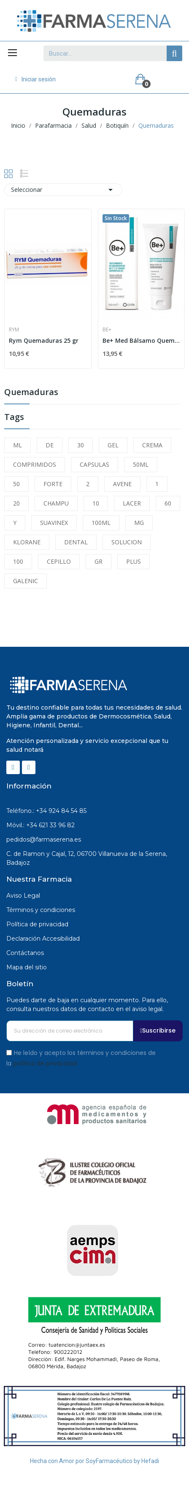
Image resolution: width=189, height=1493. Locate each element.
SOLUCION (126, 542)
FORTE (52, 484)
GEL (113, 445)
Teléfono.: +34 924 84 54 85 (46, 811)
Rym (14, 329)
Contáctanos (25, 953)
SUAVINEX (54, 523)
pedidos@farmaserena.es (43, 839)
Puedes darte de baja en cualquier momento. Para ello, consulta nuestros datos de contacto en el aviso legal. (87, 1004)
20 (16, 503)
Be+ (107, 329)
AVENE (122, 484)
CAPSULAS (94, 464)
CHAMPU (56, 503)
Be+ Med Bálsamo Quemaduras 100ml (142, 340)
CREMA (152, 445)
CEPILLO (59, 561)
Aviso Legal (23, 895)
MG (139, 523)
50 (16, 484)
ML (17, 445)
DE (50, 445)
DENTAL (76, 542)
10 (95, 503)
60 (168, 503)
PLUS (133, 561)
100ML (101, 523)
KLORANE (26, 542)
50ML (140, 464)
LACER (132, 503)
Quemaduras (31, 393)
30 (80, 445)
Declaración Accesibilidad (43, 938)
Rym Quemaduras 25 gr (43, 340)
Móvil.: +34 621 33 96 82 (40, 825)
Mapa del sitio (26, 967)
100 (18, 561)
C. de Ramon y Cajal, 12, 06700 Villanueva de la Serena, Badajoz (86, 858)
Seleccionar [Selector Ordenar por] (63, 190)
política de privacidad (45, 1063)
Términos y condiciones (40, 910)
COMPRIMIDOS (34, 464)
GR (98, 561)
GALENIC (25, 581)
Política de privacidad (37, 924)
